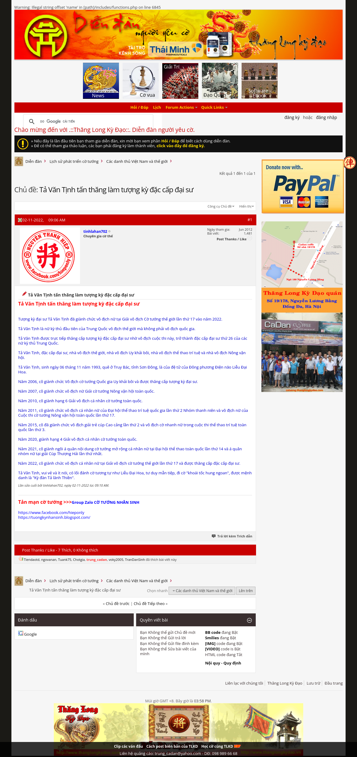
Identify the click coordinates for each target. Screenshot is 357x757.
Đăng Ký (292, 117)
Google (30, 634)
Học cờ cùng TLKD (221, 746)
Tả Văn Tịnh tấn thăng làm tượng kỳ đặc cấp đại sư (116, 189)
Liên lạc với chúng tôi (244, 683)
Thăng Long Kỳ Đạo (284, 683)
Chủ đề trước (118, 603)
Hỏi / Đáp (139, 107)
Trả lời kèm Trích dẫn (232, 536)
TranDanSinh (135, 559)
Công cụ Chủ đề (220, 206)
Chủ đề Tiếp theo (149, 603)
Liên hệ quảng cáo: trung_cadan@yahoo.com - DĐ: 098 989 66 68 (178, 753)
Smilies (212, 637)
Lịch (157, 107)
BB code (213, 632)
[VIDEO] (212, 649)
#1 (250, 219)
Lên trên (246, 590)
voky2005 (116, 559)
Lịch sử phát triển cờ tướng (74, 161)
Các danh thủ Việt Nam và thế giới (137, 161)
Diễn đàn (34, 161)
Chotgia (79, 559)
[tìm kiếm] (87, 121)
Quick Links (212, 107)
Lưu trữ (313, 683)
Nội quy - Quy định (223, 663)
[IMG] (210, 643)
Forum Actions (180, 107)
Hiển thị (245, 206)
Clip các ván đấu (128, 746)
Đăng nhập (326, 117)
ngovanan (48, 559)
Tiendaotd (31, 559)
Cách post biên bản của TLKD (172, 746)
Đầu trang (334, 683)
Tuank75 (64, 559)
